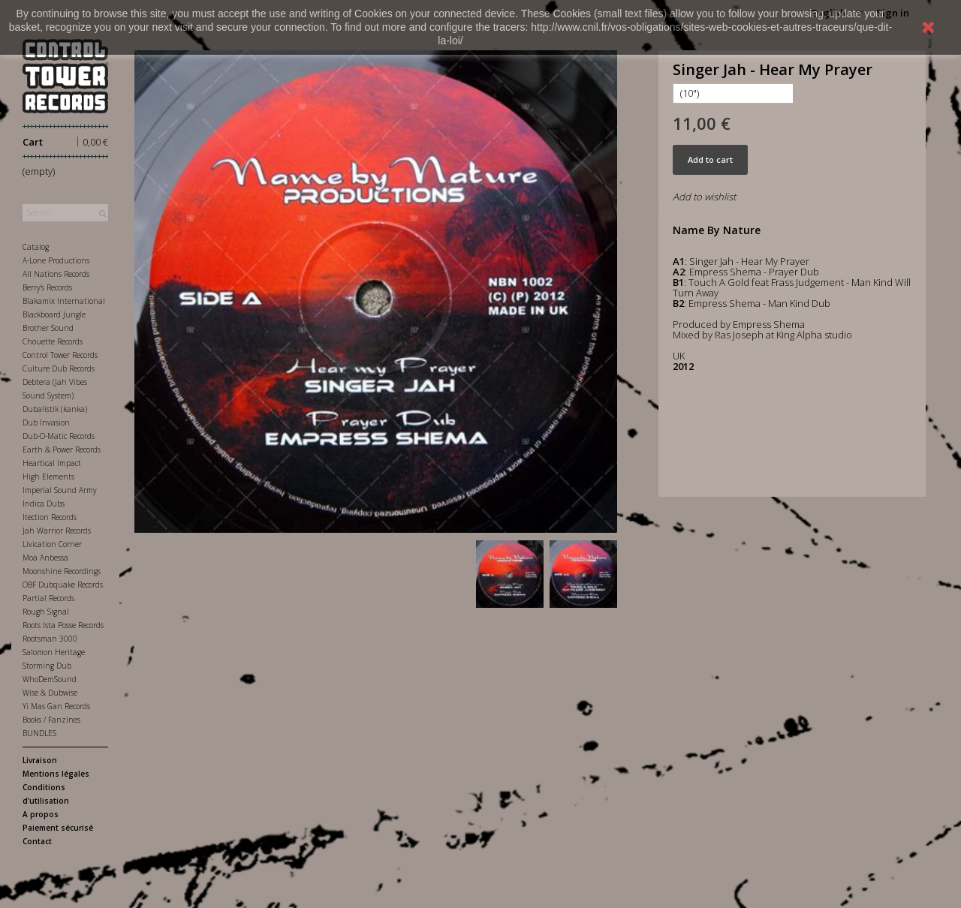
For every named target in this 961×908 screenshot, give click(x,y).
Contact (37, 841)
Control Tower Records (60, 355)
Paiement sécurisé (58, 827)
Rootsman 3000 (50, 638)
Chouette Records (53, 341)
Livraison (40, 760)
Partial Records (48, 598)
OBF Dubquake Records (63, 584)
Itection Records (50, 517)
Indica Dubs (44, 503)
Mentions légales (56, 773)
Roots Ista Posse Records (63, 625)
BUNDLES (39, 733)
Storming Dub (47, 665)
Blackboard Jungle (54, 314)
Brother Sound (48, 328)
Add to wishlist (704, 196)
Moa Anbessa (45, 557)
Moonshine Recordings (62, 571)
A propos (41, 814)
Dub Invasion (46, 422)
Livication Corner (52, 544)
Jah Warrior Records (57, 530)
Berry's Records (47, 287)
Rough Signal (46, 611)
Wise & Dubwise (50, 692)
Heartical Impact (52, 463)
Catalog (36, 247)
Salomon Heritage (54, 652)
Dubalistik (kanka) (55, 409)
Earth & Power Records (62, 449)
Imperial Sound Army (60, 490)
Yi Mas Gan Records (56, 706)
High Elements (48, 476)
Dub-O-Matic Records (59, 436)
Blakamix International (64, 301)
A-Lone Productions (56, 260)
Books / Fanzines (51, 719)
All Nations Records (56, 274)
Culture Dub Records (59, 368)
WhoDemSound (50, 679)
